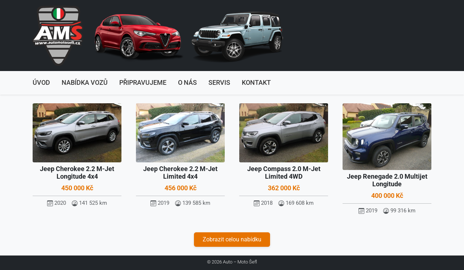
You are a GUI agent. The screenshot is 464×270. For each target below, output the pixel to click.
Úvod (41, 82)
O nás (187, 82)
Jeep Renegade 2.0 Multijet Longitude (387, 180)
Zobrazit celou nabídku (232, 239)
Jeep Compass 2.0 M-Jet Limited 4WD (283, 172)
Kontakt (256, 82)
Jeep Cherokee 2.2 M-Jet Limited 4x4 (180, 172)
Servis (219, 82)
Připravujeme (142, 82)
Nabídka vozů (85, 82)
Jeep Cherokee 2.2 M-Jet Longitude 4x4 (77, 172)
